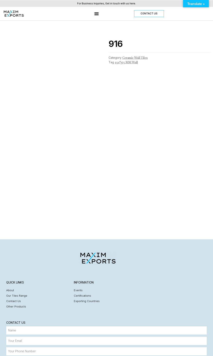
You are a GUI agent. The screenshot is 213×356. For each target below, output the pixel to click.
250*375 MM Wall (126, 62)
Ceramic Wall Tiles (135, 58)
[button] (96, 13)
